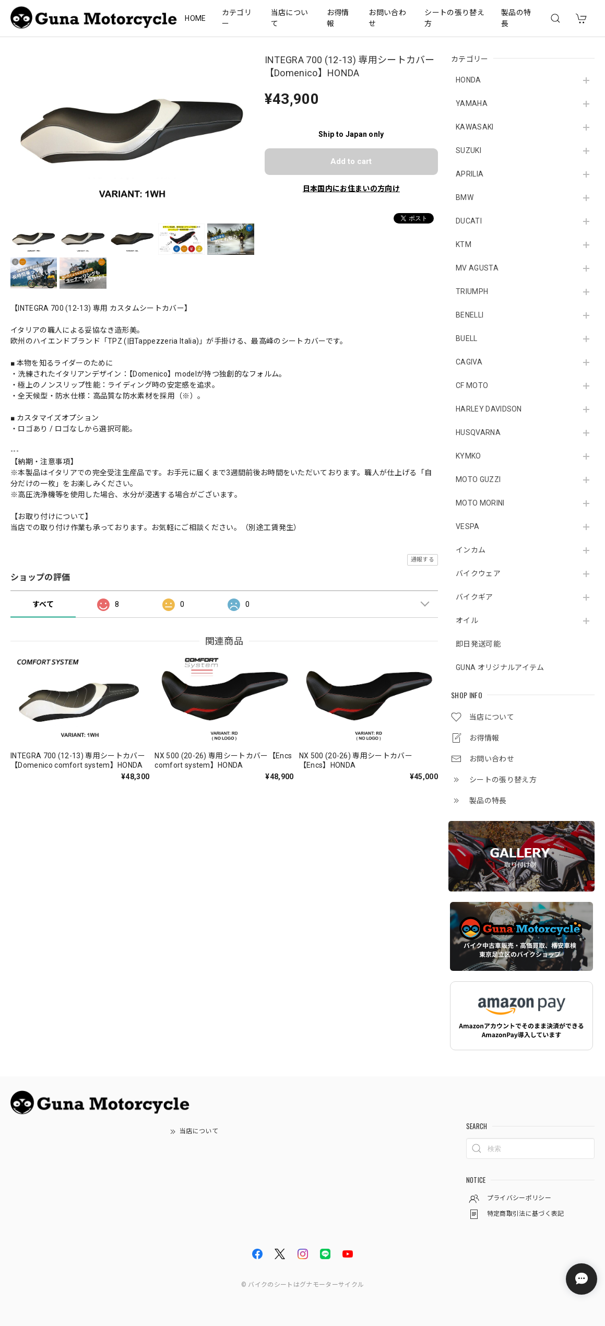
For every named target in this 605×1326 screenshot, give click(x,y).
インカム (470, 550)
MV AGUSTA (477, 268)
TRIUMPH (472, 291)
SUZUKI (468, 150)
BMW (464, 197)
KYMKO (468, 456)
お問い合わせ (387, 18)
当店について (290, 18)
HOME (195, 18)
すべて (43, 604)
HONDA (468, 80)
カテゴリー (237, 18)
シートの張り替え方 (454, 18)
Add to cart (351, 161)
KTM (463, 244)
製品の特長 (516, 18)
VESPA (468, 526)
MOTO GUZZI (478, 479)
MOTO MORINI (480, 503)
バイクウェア (478, 573)
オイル (467, 620)
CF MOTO (472, 385)
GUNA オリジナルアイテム (500, 667)
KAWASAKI (475, 127)
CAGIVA (469, 362)
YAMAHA (472, 103)
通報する (422, 559)
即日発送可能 (478, 644)
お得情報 (338, 18)
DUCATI (469, 221)
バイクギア (474, 597)
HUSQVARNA (478, 432)
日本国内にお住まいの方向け (351, 188)
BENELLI (469, 315)
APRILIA (469, 174)
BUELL (467, 338)
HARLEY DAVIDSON (489, 409)
